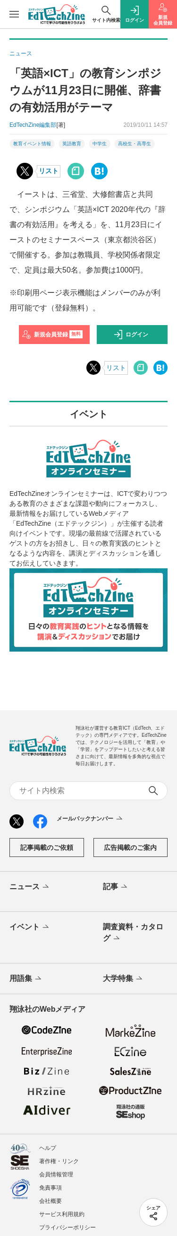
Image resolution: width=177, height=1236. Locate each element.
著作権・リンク (59, 1161)
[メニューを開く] (14, 14)
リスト (49, 171)
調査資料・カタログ (133, 933)
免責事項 (50, 1187)
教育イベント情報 (32, 143)
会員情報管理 (56, 1174)
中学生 (100, 143)
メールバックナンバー (90, 819)
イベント (30, 927)
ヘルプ (47, 1148)
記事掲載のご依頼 (46, 847)
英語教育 (71, 143)
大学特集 (123, 979)
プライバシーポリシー (67, 1227)
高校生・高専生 (134, 143)
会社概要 (50, 1201)
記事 (116, 887)
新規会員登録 (52, 334)
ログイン (130, 334)
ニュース (30, 887)
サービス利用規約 (61, 1214)
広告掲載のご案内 (130, 847)
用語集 (26, 979)
